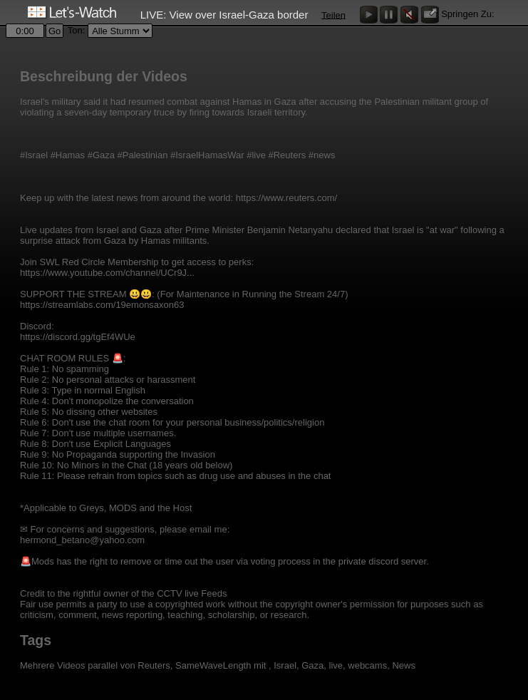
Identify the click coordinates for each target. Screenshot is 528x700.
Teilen (333, 14)
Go (54, 31)
